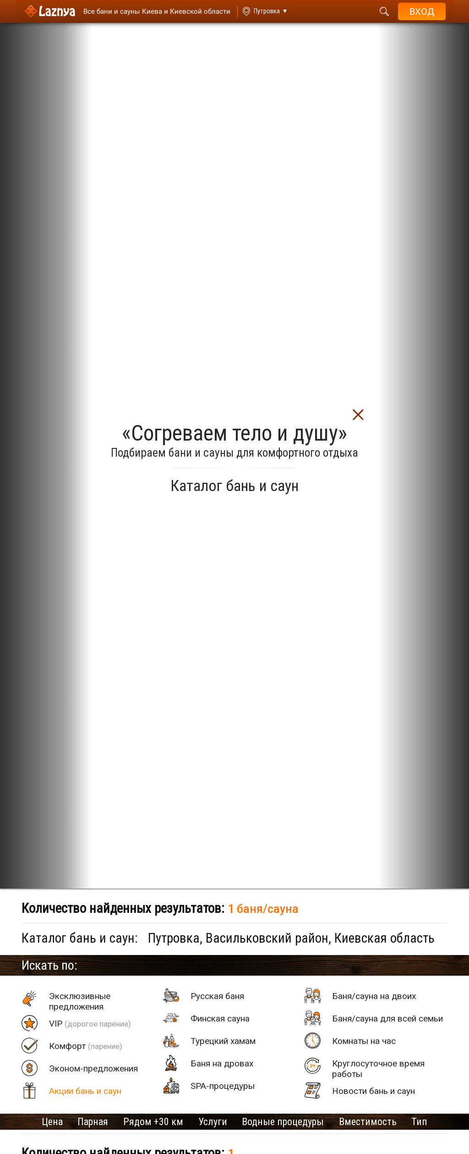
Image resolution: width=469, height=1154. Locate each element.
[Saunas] (151, 12)
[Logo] (48, 11)
